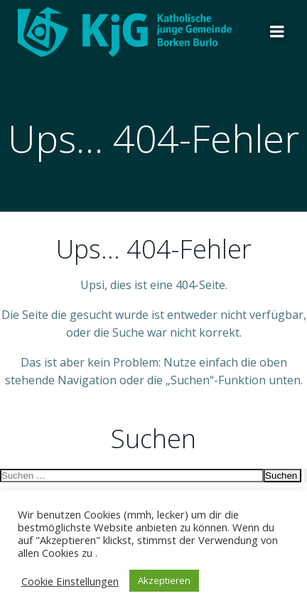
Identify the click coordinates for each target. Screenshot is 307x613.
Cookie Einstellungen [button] (70, 581)
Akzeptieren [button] (164, 580)
